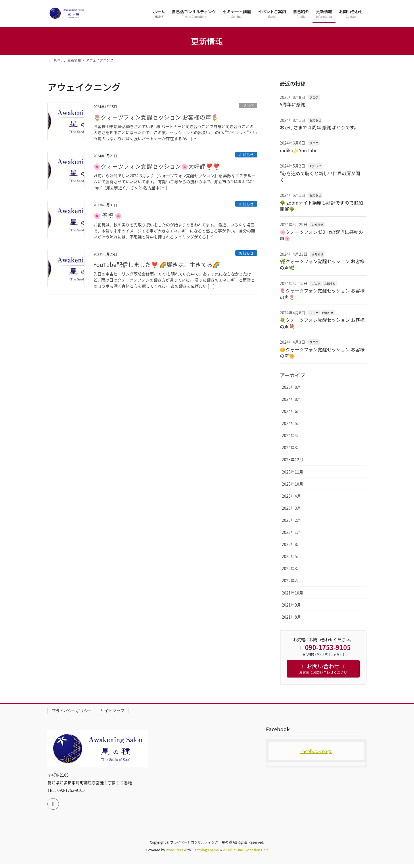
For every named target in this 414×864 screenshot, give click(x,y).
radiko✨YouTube (298, 150)
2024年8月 (291, 399)
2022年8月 (291, 544)
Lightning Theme (205, 849)
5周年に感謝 (292, 104)
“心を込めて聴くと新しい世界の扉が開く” (320, 176)
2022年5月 (291, 556)
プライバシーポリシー (72, 710)
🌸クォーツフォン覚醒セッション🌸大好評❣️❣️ (156, 166)
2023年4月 (291, 496)
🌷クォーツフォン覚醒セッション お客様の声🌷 (155, 117)
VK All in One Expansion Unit (245, 849)
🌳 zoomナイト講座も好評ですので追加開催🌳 (321, 205)
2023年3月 (291, 508)
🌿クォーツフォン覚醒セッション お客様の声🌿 (322, 264)
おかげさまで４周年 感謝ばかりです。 (319, 127)
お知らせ (246, 154)
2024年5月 (291, 423)
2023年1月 (291, 532)
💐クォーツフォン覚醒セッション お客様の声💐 (322, 323)
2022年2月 (291, 580)
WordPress (174, 849)
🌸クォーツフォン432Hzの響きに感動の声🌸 (321, 235)
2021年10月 (292, 593)
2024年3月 (291, 447)
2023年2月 (291, 520)
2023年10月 (292, 484)
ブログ (248, 105)
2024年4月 (291, 435)
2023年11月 (292, 472)
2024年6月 (291, 411)
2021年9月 (291, 605)
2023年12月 (292, 459)
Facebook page (316, 751)
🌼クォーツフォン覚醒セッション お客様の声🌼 (322, 352)
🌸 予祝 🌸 (107, 215)
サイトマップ (112, 710)
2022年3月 (291, 568)
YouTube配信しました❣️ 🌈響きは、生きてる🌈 (156, 264)
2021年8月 (291, 617)
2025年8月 (291, 387)
